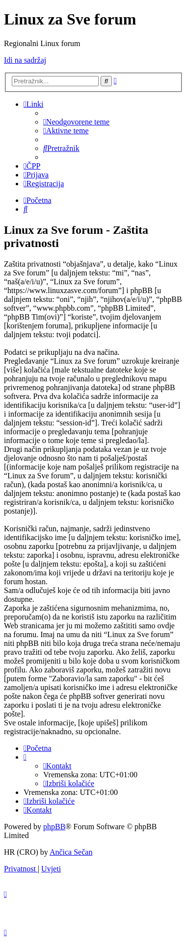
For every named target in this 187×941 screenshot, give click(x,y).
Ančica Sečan (71, 852)
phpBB (54, 826)
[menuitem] (76, 122)
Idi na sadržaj (25, 60)
